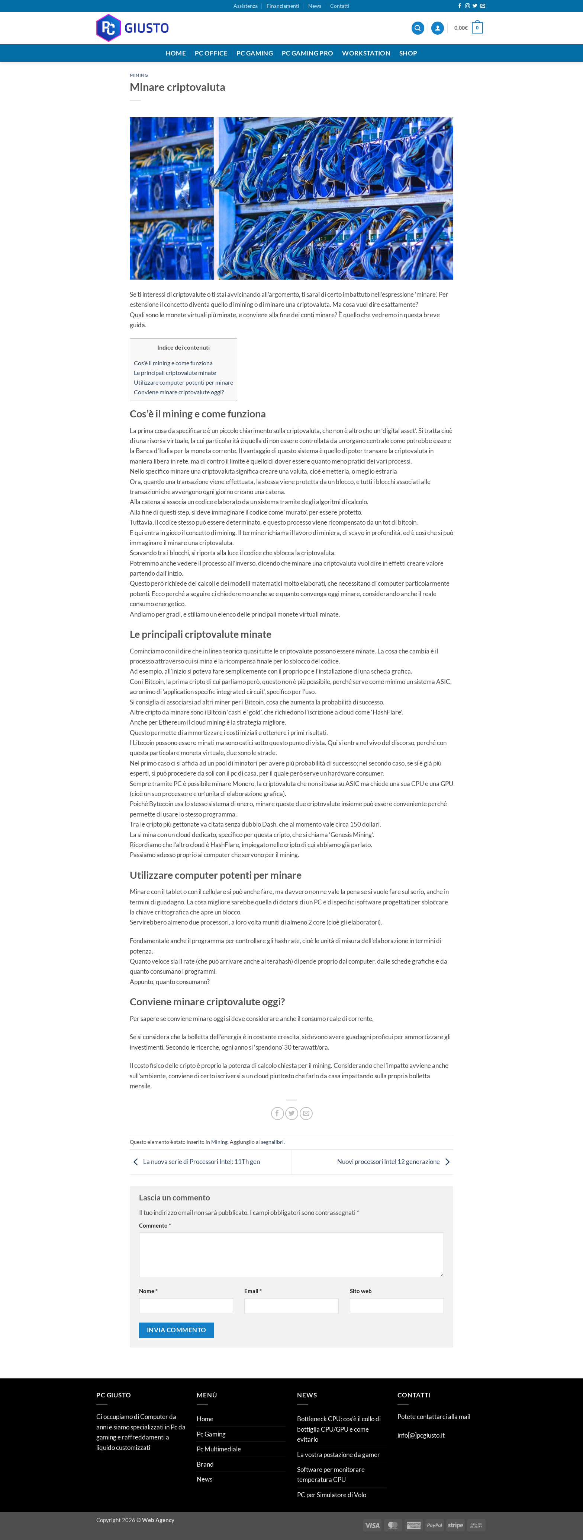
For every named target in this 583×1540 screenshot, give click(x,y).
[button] (437, 28)
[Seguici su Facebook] (459, 6)
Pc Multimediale (219, 1449)
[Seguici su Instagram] (467, 6)
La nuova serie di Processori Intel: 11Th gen (195, 1161)
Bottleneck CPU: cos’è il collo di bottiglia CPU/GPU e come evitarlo (339, 1429)
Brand (205, 1464)
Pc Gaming (254, 53)
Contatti (340, 6)
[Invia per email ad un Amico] (306, 1113)
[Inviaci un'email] (482, 6)
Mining (139, 75)
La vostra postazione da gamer (338, 1454)
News (314, 6)
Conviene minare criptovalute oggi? (179, 391)
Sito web (361, 1291)
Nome (148, 1291)
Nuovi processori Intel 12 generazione (395, 1161)
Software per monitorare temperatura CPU (331, 1474)
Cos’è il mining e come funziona (173, 362)
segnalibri (272, 1142)
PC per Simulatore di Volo (331, 1495)
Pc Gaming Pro (307, 53)
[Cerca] (418, 28)
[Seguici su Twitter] (475, 6)
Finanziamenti (283, 6)
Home (176, 53)
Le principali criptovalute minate (175, 372)
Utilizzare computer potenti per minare (183, 382)
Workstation (366, 53)
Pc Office (211, 53)
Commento (155, 1225)
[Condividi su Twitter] (291, 1113)
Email (253, 1291)
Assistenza (245, 6)
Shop (408, 53)
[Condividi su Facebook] (277, 1113)
